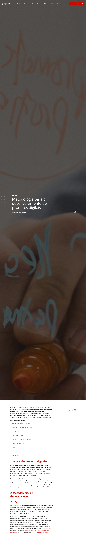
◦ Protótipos (15, 431)
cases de (40, 417)
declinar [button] (57, 529)
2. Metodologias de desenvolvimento (22, 427)
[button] (75, 529)
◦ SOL (13, 451)
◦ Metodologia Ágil (17, 435)
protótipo (16, 505)
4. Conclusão (15, 455)
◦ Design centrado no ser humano (21, 439)
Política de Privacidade (22, 530)
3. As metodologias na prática (20, 443)
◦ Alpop (14, 447)
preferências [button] (49, 529)
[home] (6, 4)
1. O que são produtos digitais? (21, 423)
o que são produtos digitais (37, 407)
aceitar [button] (68, 529)
